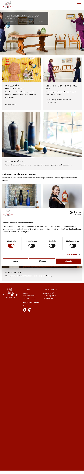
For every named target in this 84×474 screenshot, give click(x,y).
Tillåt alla (68, 261)
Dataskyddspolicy (49, 298)
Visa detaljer (72, 254)
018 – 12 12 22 (30, 298)
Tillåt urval (42, 261)
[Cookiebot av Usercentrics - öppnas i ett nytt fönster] (71, 213)
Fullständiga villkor (49, 296)
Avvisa (15, 261)
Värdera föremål (48, 293)
